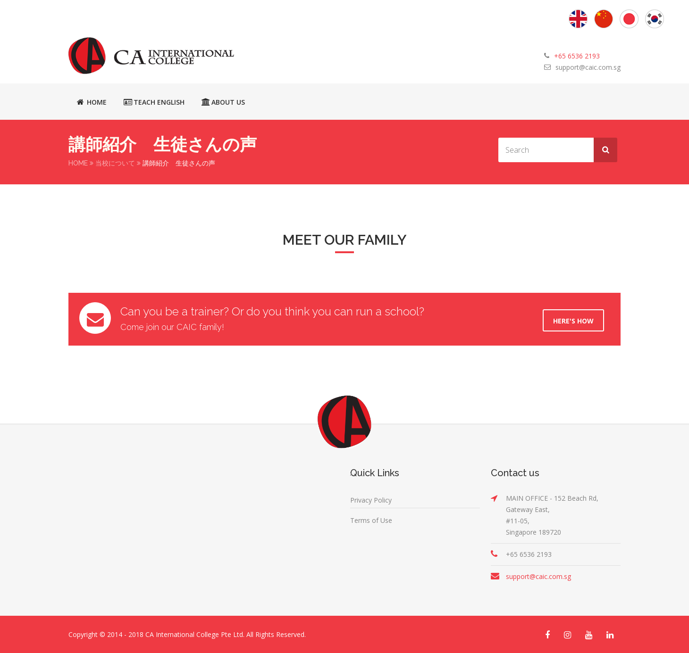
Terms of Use (371, 519)
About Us (223, 101)
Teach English (154, 101)
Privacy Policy (371, 499)
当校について (115, 163)
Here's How (573, 320)
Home (92, 101)
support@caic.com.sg (588, 67)
